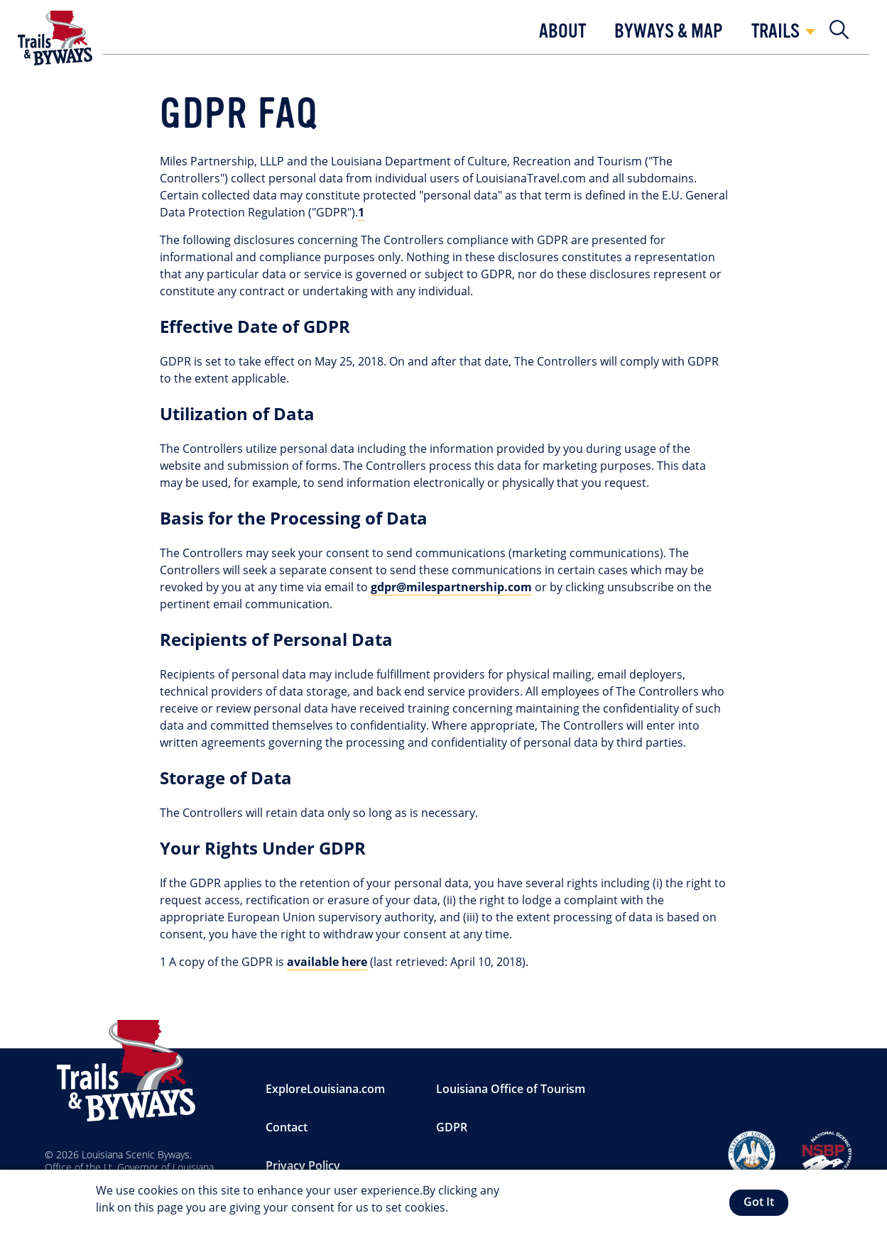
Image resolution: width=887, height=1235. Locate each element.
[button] (562, 35)
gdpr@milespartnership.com (451, 587)
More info (477, 1209)
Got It (759, 1204)
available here (327, 962)
